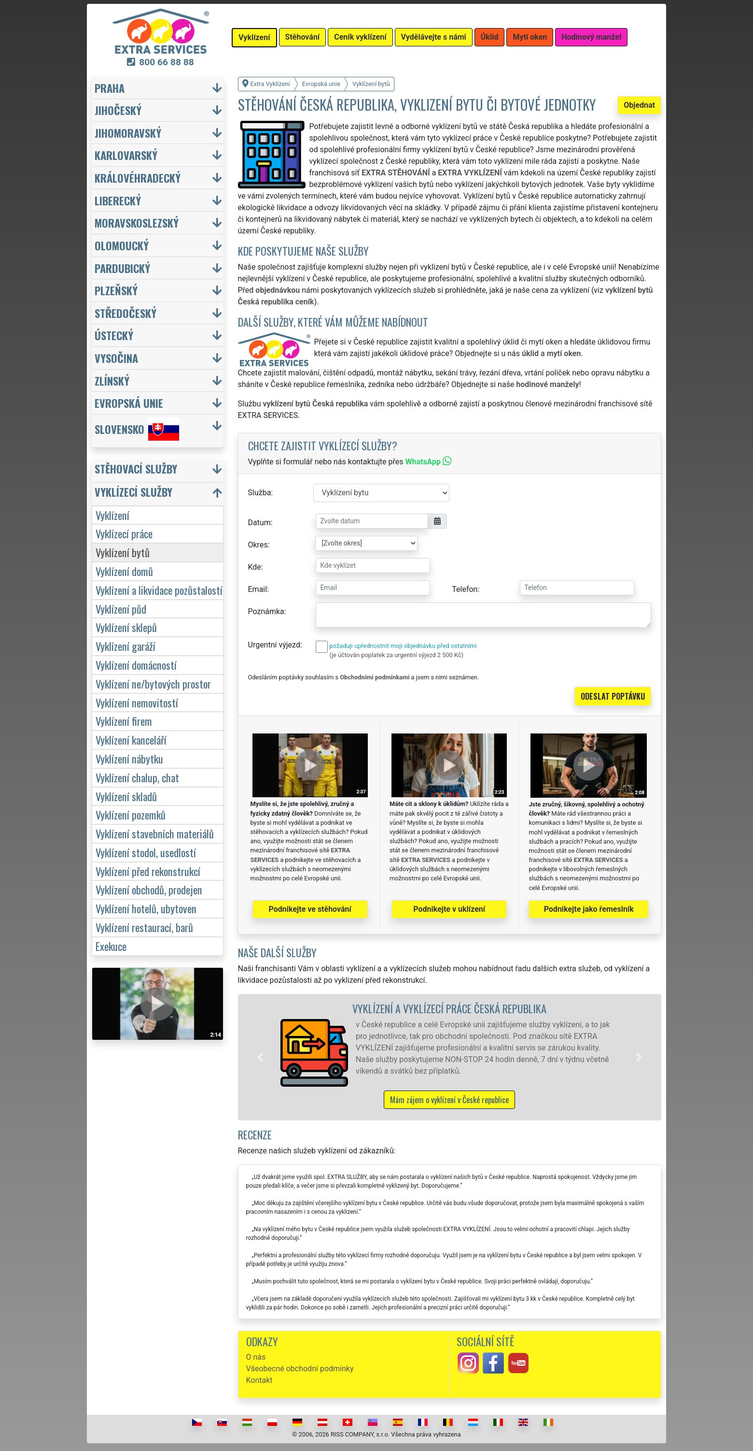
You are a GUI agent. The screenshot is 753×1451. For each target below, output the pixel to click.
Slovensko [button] (137, 429)
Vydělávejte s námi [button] (433, 37)
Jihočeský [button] (118, 110)
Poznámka (266, 611)
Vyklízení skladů (126, 796)
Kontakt (259, 1380)
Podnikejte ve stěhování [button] (310, 909)
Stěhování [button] (302, 37)
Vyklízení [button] (254, 37)
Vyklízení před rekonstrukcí (148, 871)
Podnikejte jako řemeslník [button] (589, 909)
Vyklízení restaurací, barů (144, 927)
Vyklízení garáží (125, 646)
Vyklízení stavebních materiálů (155, 833)
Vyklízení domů (124, 571)
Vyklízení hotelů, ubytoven (146, 908)
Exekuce (111, 946)
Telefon (464, 589)
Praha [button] (110, 88)
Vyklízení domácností (136, 665)
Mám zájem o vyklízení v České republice (449, 1100)
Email (257, 589)
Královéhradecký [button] (138, 178)
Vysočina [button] (116, 358)
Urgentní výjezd (274, 644)
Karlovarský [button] (126, 155)
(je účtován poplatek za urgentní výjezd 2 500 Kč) (396, 655)
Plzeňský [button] (116, 290)
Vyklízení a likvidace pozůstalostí (159, 590)
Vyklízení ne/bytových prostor (153, 683)
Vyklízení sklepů (126, 627)
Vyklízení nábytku (129, 758)
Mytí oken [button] (530, 37)
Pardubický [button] (122, 268)
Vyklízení (112, 515)
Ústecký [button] (114, 335)
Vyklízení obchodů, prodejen (149, 889)
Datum (259, 522)
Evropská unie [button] (129, 403)
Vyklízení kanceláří (131, 739)
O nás (256, 1357)
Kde (254, 567)
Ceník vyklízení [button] (360, 37)
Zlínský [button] (112, 380)
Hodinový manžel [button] (591, 37)
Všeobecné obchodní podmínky (300, 1368)
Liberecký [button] (118, 200)
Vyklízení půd (121, 609)
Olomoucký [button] (122, 245)
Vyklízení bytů (123, 552)
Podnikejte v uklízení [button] (449, 909)
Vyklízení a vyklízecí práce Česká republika (449, 1008)
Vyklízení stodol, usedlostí (146, 852)
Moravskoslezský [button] (137, 222)
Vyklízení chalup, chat (137, 777)
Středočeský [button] (125, 313)
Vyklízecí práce (124, 533)
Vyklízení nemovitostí (137, 702)
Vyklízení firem (124, 721)
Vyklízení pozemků (131, 814)
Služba (259, 492)
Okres (258, 544)
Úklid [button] (490, 37)
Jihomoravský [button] (128, 133)
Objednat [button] (639, 105)
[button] (260, 1057)
